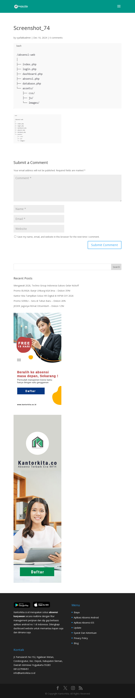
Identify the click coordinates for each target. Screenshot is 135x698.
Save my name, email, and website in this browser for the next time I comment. (58, 236)
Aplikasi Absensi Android (86, 617)
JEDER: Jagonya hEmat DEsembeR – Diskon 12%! (39, 306)
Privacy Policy (81, 638)
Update (77, 627)
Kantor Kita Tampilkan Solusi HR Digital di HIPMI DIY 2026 (43, 295)
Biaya (77, 612)
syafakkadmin (24, 37)
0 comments (56, 37)
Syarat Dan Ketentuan (85, 632)
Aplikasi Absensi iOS (84, 622)
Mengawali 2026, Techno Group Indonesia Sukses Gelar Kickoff (46, 285)
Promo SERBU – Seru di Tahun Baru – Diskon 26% (40, 300)
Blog (76, 643)
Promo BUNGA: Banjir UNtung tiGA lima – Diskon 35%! (42, 290)
